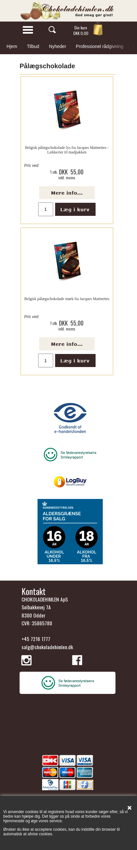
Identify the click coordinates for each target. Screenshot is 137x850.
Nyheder (57, 46)
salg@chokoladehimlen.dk (47, 647)
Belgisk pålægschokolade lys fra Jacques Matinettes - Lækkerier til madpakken (67, 149)
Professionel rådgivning (100, 46)
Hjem (12, 46)
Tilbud (33, 46)
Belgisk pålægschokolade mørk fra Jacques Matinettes (67, 299)
